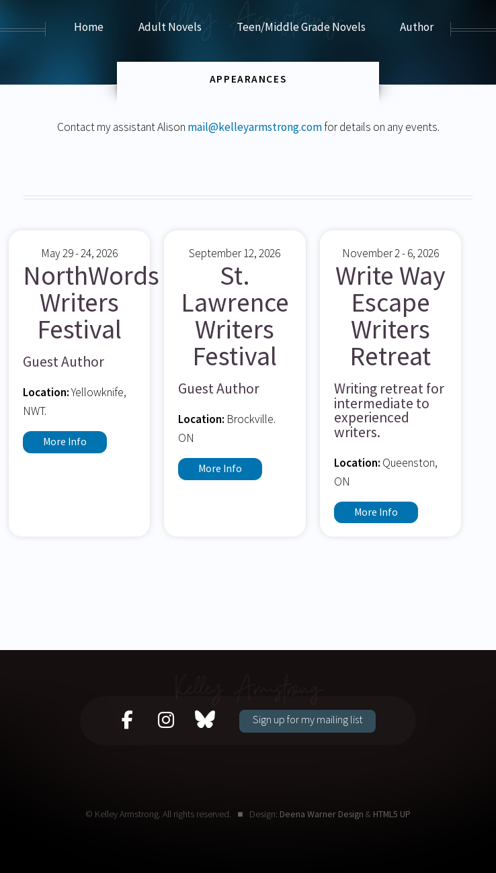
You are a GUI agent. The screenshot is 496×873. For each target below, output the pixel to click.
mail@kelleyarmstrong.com (255, 127)
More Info (65, 441)
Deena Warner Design (322, 814)
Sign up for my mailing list (307, 719)
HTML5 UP (392, 814)
